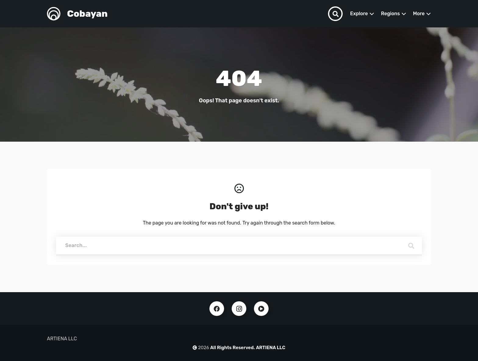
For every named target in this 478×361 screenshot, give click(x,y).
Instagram (239, 308)
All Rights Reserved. (232, 347)
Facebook (216, 308)
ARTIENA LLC (270, 347)
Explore (359, 13)
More (419, 13)
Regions (390, 13)
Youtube (261, 308)
